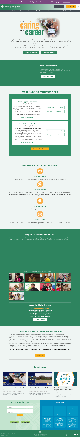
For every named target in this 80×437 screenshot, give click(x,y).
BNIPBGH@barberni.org (60, 412)
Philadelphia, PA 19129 (72, 409)
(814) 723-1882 (48, 426)
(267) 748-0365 (72, 413)
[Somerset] (60, 418)
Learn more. (66, 2)
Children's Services (22, 10)
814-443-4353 (60, 425)
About (69, 10)
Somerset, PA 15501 (60, 420)
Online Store (25, 422)
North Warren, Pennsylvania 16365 (47, 421)
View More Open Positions (40, 149)
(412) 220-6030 (60, 413)
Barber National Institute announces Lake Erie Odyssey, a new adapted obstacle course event (65, 379)
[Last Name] (20, 410)
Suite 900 (72, 409)
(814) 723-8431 (48, 425)
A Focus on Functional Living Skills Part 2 (40, 379)
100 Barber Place (48, 408)
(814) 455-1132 (48, 412)
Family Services (39, 10)
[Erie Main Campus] (47, 407)
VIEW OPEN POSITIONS (31, 52)
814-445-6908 (60, 424)
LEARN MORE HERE (48, 76)
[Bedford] (72, 418)
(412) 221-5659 (60, 414)
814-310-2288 (72, 426)
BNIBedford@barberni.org (72, 424)
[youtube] (75, 435)
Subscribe (20, 415)
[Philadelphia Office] (72, 407)
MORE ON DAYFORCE (28, 117)
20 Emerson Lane (60, 408)
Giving (60, 10)
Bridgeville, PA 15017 (60, 409)
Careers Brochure (40, 319)
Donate (71, 7)
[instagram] (66, 435)
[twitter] (69, 435)
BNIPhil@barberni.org (73, 411)
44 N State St (47, 419)
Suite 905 (60, 409)
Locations (14, 10)
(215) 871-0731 (72, 412)
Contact (74, 10)
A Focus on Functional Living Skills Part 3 (14, 379)
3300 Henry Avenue (72, 408)
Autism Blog (14, 422)
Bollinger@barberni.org (47, 424)
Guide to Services (48, 10)
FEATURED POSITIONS (49, 52)
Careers (55, 10)
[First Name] (20, 407)
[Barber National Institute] (10, 6)
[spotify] (78, 435)
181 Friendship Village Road (72, 420)
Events (64, 10)
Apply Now (40, 355)
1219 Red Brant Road (60, 419)
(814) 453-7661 (48, 411)
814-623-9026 (72, 425)
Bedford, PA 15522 (72, 421)
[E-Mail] (20, 412)
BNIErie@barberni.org (48, 410)
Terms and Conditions (4, 435)
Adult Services (31, 10)
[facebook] (63, 435)
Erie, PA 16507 (47, 409)
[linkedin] (72, 435)
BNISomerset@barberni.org (60, 423)
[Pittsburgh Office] (59, 407)
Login (59, 6)
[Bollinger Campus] (47, 418)
